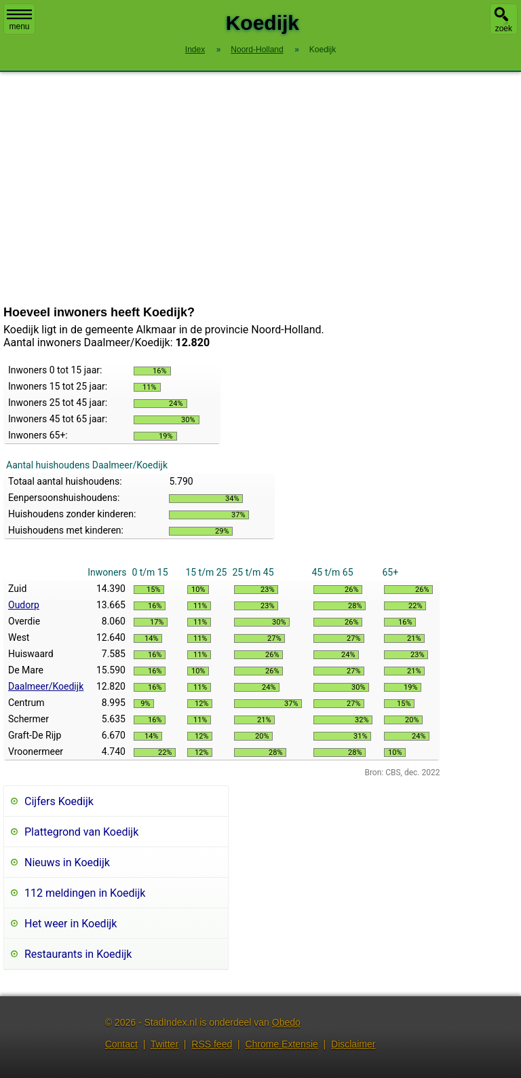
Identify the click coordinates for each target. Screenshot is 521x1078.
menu (19, 20)
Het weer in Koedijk (70, 923)
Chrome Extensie (281, 1044)
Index (195, 49)
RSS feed (211, 1044)
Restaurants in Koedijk (78, 954)
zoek (503, 28)
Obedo (286, 1022)
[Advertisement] (260, 189)
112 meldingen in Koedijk (84, 893)
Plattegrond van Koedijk (81, 831)
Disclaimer (353, 1044)
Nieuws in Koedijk (67, 862)
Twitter (164, 1044)
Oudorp (23, 604)
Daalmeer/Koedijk (45, 686)
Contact (121, 1044)
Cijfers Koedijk (59, 801)
